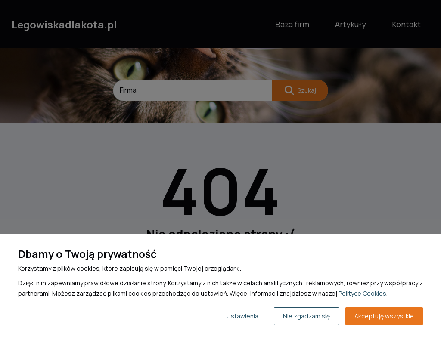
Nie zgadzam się (306, 316)
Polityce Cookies (362, 293)
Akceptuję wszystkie (384, 316)
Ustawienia (242, 316)
